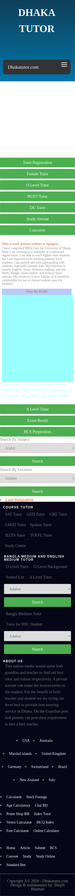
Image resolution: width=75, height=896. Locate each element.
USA (26, 741)
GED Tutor (36, 514)
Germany (14, 767)
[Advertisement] (37, 119)
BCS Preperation (37, 432)
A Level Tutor (37, 409)
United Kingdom (54, 754)
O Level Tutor (37, 185)
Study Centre (15, 545)
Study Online (45, 856)
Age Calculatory (18, 805)
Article (25, 848)
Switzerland (39, 767)
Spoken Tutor (41, 524)
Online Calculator (46, 831)
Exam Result (37, 420)
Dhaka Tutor (36, 20)
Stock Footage (36, 797)
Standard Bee (16, 865)
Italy (52, 780)
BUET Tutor (37, 196)
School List (15, 577)
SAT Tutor (13, 514)
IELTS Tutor (15, 535)
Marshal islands (20, 754)
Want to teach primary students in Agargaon (30, 243)
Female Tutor (37, 174)
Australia (46, 741)
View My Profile (36, 291)
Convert (12, 856)
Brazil (62, 767)
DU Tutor (37, 208)
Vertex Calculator (19, 822)
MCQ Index (45, 822)
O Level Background (50, 566)
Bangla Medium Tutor (24, 613)
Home (10, 848)
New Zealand (29, 780)
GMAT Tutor (15, 524)
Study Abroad (37, 219)
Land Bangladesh (19, 500)
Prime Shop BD (17, 814)
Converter (38, 230)
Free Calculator (17, 831)
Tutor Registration (37, 162)
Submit (40, 848)
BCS (53, 848)
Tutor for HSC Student (24, 624)
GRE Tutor (58, 514)
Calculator (13, 797)
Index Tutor (42, 814)
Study (27, 856)
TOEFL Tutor (41, 535)
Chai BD (41, 805)
